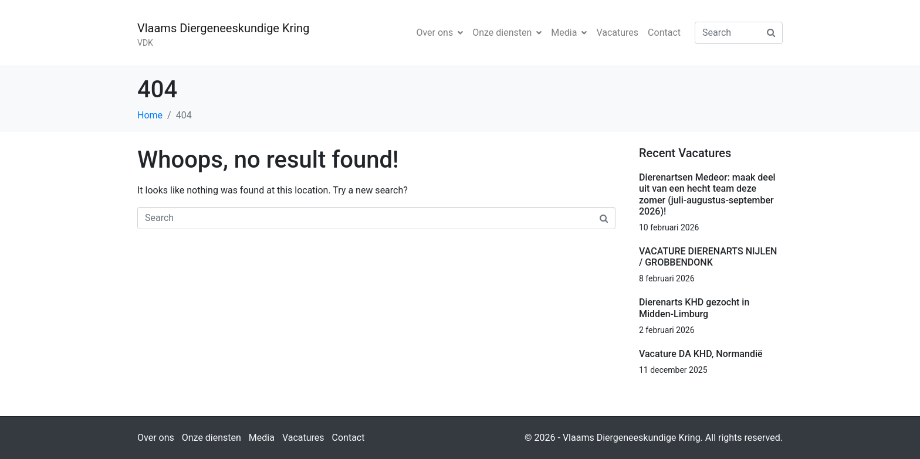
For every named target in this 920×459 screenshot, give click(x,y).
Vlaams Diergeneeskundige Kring (223, 28)
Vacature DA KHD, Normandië (701, 353)
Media (569, 32)
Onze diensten (507, 32)
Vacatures (617, 32)
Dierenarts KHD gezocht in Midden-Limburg (694, 308)
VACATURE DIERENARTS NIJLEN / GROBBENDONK (708, 257)
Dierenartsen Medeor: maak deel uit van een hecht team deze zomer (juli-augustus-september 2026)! (707, 194)
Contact (664, 32)
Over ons (439, 32)
